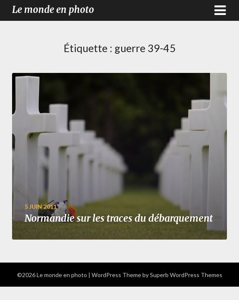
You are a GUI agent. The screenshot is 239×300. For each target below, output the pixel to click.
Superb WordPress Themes (186, 274)
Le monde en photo (53, 9)
